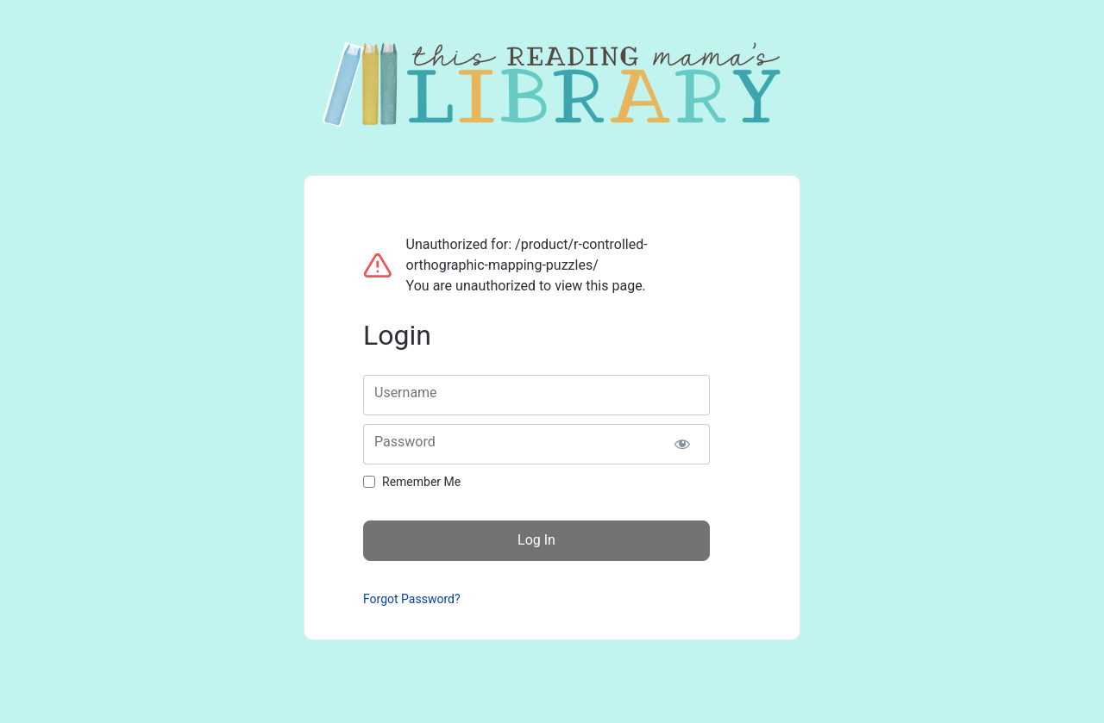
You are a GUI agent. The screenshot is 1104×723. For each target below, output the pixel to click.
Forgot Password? (412, 599)
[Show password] (682, 444)
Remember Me (421, 482)
